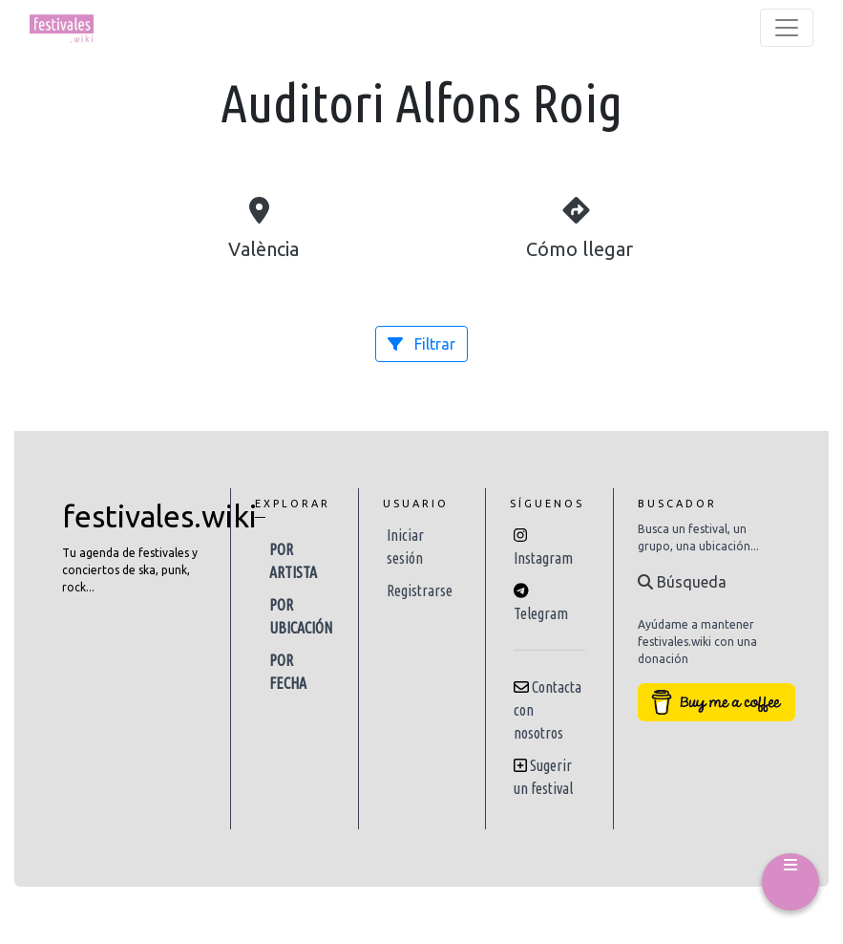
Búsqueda (682, 581)
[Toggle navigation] (786, 28)
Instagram (543, 558)
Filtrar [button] (421, 344)
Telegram (541, 613)
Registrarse (420, 590)
